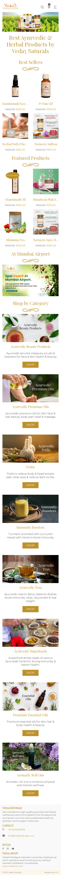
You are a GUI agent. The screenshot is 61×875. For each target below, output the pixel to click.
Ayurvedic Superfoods (30, 651)
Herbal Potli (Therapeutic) (20, 144)
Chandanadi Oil (15, 199)
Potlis (30, 467)
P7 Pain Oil (46, 104)
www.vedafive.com (12, 866)
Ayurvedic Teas (30, 587)
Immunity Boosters (30, 527)
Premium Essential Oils (30, 715)
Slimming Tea (15, 240)
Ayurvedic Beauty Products (30, 346)
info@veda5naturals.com (21, 835)
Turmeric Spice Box (46, 240)
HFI (57, 872)
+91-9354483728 (16, 829)
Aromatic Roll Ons (30, 775)
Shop (30, 364)
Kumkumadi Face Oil (16, 104)
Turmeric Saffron (45, 144)
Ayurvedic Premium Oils (30, 406)
